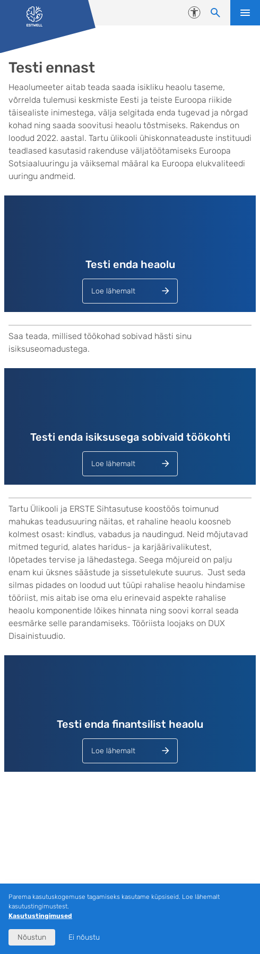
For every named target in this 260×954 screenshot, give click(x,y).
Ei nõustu (84, 937)
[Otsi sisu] (215, 12)
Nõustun (32, 937)
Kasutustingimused (40, 916)
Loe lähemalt (113, 291)
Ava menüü (245, 12)
